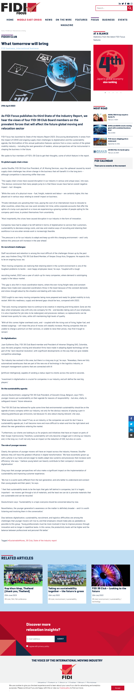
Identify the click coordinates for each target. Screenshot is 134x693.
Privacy (81, 683)
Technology (96, 602)
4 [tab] (117, 92)
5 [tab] (121, 92)
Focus (95, 19)
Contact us (52, 683)
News (48, 19)
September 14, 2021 (114, 144)
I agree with (39, 646)
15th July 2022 (54, 595)
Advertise (42, 683)
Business (108, 19)
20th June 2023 (11, 595)
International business (27, 48)
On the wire (64, 19)
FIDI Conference (20, 599)
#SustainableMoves (16, 540)
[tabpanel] (113, 68)
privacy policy (43, 646)
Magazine (67, 25)
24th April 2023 (8, 106)
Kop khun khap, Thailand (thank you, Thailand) (19, 590)
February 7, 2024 (113, 120)
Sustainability (71, 599)
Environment (60, 599)
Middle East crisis (29, 19)
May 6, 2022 (111, 133)
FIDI (13, 599)
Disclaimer (91, 683)
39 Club (29, 540)
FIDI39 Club (8, 31)
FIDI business (8, 48)
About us (63, 683)
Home (10, 19)
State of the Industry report (45, 540)
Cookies (72, 683)
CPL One (78, 689)
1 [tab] (105, 92)
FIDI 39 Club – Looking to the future (109, 590)
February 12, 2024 (113, 153)
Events (122, 19)
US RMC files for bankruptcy (118, 150)
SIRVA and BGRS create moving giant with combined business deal (120, 128)
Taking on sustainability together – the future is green (66, 590)
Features (81, 19)
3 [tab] (113, 92)
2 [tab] (109, 92)
